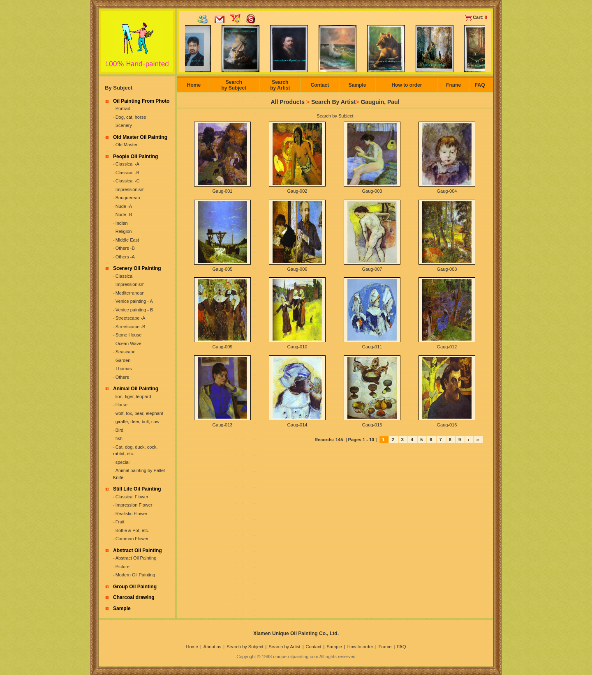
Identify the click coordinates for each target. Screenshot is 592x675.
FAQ (480, 85)
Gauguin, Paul (380, 102)
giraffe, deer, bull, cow (138, 421)
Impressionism (130, 189)
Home (194, 85)
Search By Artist (333, 102)
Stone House (129, 334)
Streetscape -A (131, 318)
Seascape (126, 351)
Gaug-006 (297, 269)
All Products (287, 102)
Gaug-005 (223, 269)
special (123, 462)
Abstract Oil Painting (137, 550)
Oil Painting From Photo (141, 101)
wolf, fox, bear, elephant (139, 413)
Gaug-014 (297, 424)
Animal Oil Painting (135, 389)
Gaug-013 (223, 424)
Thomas (124, 368)
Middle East (127, 239)
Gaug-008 (447, 269)
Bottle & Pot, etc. (132, 530)
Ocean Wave (128, 343)
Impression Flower (134, 504)
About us (212, 646)
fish (119, 438)
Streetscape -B (131, 326)
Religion (124, 231)
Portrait (123, 108)
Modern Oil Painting (135, 574)
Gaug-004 (447, 191)
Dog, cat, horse (131, 117)
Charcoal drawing (134, 597)
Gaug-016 (447, 424)
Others (122, 377)
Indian (122, 223)
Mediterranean (130, 292)
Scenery (124, 125)
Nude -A (124, 206)
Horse (121, 404)
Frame (453, 85)
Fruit (120, 521)
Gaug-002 (297, 191)
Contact (320, 85)
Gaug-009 (223, 346)
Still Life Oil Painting (137, 489)
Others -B (125, 248)
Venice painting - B (134, 309)
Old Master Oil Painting (140, 137)
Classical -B (127, 172)
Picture (123, 566)
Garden (123, 360)
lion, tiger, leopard (133, 396)
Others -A (125, 256)
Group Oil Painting (135, 587)
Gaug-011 (372, 346)
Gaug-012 (447, 346)
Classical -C (128, 180)
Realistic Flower (132, 513)
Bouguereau (128, 197)
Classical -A (127, 163)
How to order (406, 85)
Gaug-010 (297, 346)
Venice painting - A (134, 301)
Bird (120, 430)
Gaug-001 (223, 191)
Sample (122, 608)
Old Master (127, 144)
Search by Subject (233, 85)
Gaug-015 (372, 424)
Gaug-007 (372, 269)
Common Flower (132, 538)
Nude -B (124, 214)
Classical (125, 276)
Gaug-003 (372, 191)
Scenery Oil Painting (137, 268)
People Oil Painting (135, 156)
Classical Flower (132, 496)
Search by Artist (280, 85)
